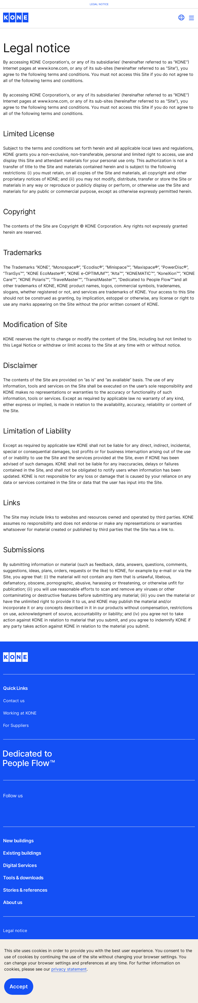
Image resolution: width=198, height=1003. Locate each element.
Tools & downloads (23, 877)
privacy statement (69, 969)
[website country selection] (181, 17)
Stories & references (25, 890)
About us (12, 902)
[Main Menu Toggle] (191, 17)
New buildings (18, 840)
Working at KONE (20, 713)
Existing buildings (22, 853)
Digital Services (20, 865)
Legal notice (15, 930)
